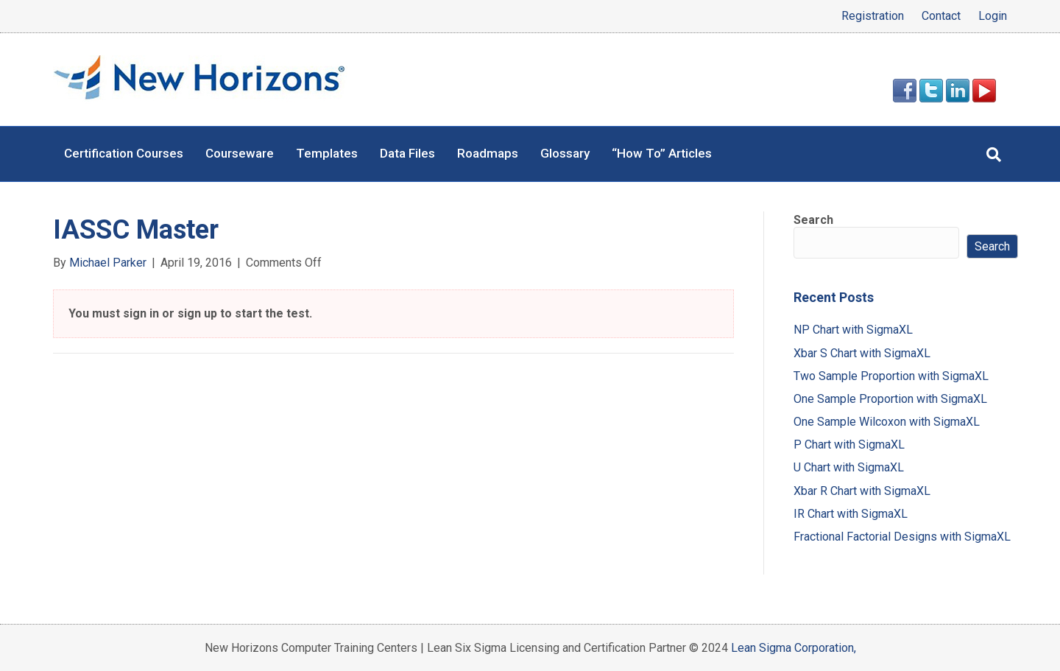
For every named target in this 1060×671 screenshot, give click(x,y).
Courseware (239, 153)
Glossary (565, 153)
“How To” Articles (662, 153)
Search (813, 220)
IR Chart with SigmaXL (851, 514)
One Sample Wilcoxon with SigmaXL (887, 422)
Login (992, 16)
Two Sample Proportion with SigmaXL (891, 376)
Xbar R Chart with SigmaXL (862, 491)
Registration (872, 16)
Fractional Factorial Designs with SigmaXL (902, 537)
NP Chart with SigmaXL (853, 330)
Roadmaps (487, 153)
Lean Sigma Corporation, (793, 648)
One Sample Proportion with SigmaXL (890, 399)
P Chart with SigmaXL (849, 445)
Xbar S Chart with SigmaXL (862, 353)
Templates (327, 153)
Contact (941, 16)
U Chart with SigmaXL (849, 467)
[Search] (994, 154)
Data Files (407, 153)
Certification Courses (123, 153)
